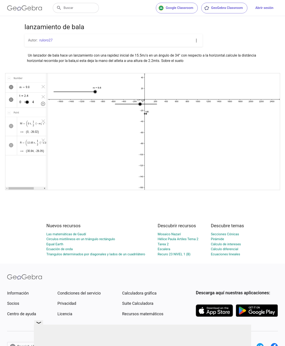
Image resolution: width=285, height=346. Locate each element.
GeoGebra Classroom (223, 8)
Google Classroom (176, 8)
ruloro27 (46, 40)
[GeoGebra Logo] (24, 8)
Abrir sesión (264, 8)
